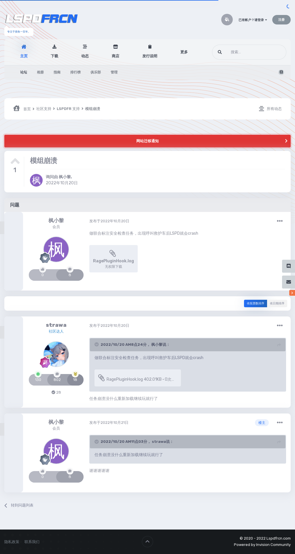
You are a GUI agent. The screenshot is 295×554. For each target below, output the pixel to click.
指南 (57, 72)
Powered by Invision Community (262, 544)
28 (56, 392)
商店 (115, 56)
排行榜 (75, 72)
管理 (114, 72)
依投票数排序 (255, 303)
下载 (54, 56)
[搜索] (238, 52)
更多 (184, 52)
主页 (24, 56)
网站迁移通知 (147, 141)
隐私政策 (11, 542)
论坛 (23, 72)
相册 (40, 72)
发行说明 (149, 56)
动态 (85, 56)
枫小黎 (65, 176)
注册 (281, 20)
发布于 (109, 221)
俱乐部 (95, 72)
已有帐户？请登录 (253, 20)
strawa (56, 325)
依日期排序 (277, 303)
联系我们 (31, 542)
